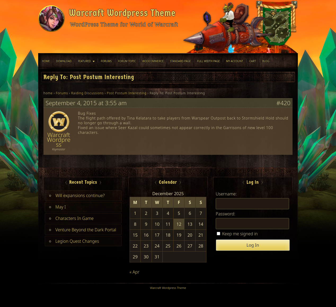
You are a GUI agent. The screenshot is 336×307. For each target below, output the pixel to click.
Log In (252, 245)
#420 (283, 103)
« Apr (134, 272)
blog (265, 61)
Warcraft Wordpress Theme (122, 13)
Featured (84, 61)
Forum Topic (127, 61)
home (48, 93)
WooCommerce (153, 61)
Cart (252, 61)
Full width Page (208, 61)
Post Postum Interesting (127, 93)
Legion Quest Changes (77, 241)
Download (64, 61)
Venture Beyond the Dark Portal (85, 230)
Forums (106, 61)
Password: (225, 214)
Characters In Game (74, 218)
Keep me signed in (240, 234)
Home (46, 61)
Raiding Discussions (87, 93)
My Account (234, 61)
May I (60, 207)
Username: (226, 194)
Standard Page (180, 61)
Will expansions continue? (80, 195)
